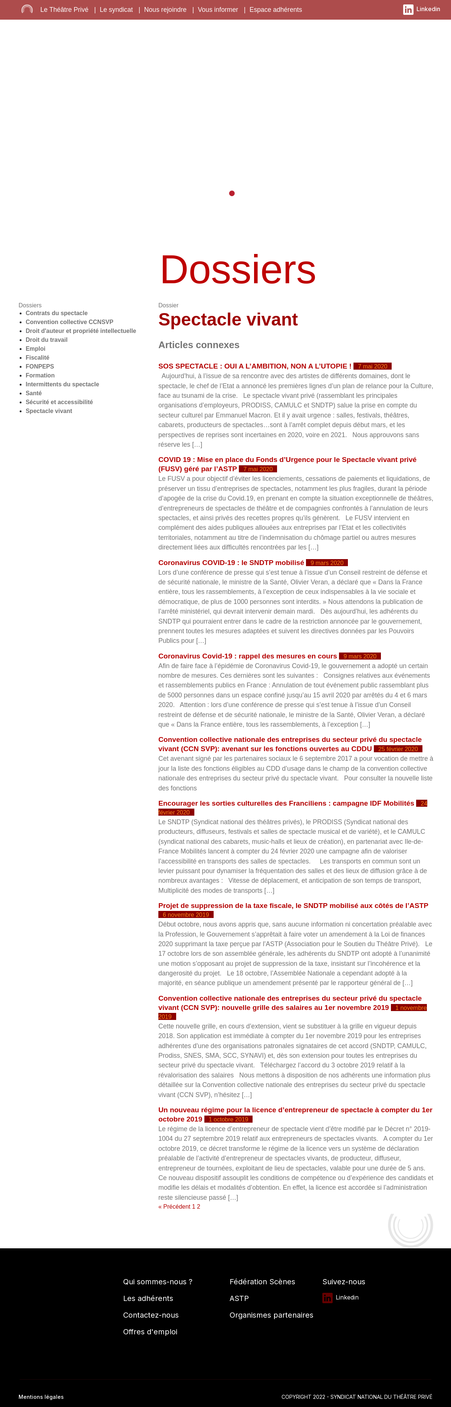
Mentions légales (41, 1397)
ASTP (239, 1298)
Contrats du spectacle (57, 313)
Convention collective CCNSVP (69, 322)
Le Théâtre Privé (64, 9)
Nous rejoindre (165, 9)
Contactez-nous (151, 1315)
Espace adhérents (276, 9)
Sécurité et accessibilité (59, 402)
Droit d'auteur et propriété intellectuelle (81, 331)
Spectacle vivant (49, 411)
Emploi (35, 349)
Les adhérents (148, 1298)
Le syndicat (116, 9)
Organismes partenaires (271, 1315)
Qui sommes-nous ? (157, 1281)
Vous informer (218, 9)
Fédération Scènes (262, 1281)
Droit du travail (47, 340)
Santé (34, 393)
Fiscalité (37, 357)
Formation (40, 375)
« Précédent (174, 1206)
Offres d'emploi (150, 1331)
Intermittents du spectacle (62, 384)
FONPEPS (40, 366)
